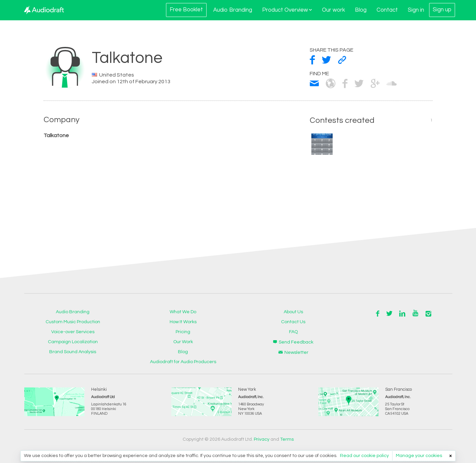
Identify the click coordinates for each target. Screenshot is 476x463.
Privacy (261, 439)
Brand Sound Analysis (72, 351)
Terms (287, 439)
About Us (293, 312)
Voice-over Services (72, 332)
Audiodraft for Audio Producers (183, 361)
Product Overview (287, 10)
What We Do (183, 312)
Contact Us (293, 322)
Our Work (183, 342)
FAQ (293, 332)
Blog (361, 10)
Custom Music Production (73, 322)
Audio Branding (232, 10)
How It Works (183, 322)
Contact (387, 10)
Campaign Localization (73, 342)
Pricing (183, 332)
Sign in (416, 10)
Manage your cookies (419, 455)
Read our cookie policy (364, 455)
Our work (333, 10)
